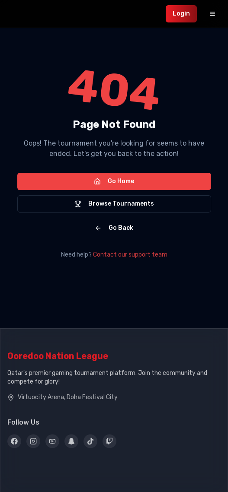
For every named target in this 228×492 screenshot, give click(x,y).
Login (181, 13)
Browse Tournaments (114, 203)
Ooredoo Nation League (57, 357)
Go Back (114, 228)
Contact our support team (130, 254)
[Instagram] (33, 442)
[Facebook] (14, 442)
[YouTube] (52, 442)
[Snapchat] (71, 442)
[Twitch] (109, 442)
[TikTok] (90, 442)
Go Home (114, 181)
